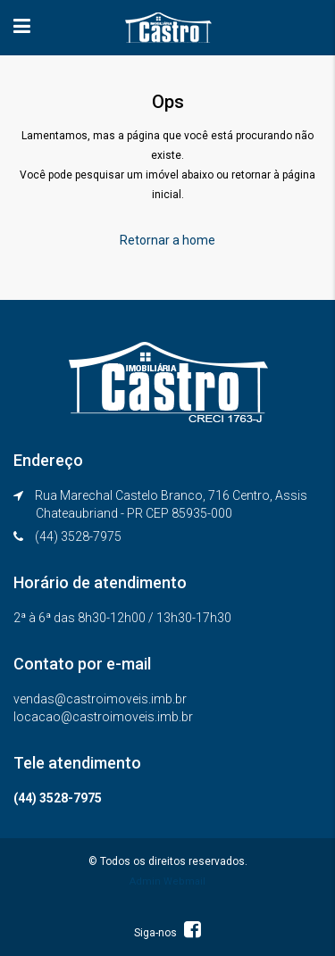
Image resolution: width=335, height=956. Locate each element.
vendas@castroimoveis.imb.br (100, 699)
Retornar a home (167, 240)
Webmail (184, 881)
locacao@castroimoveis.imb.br (103, 717)
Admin (145, 881)
